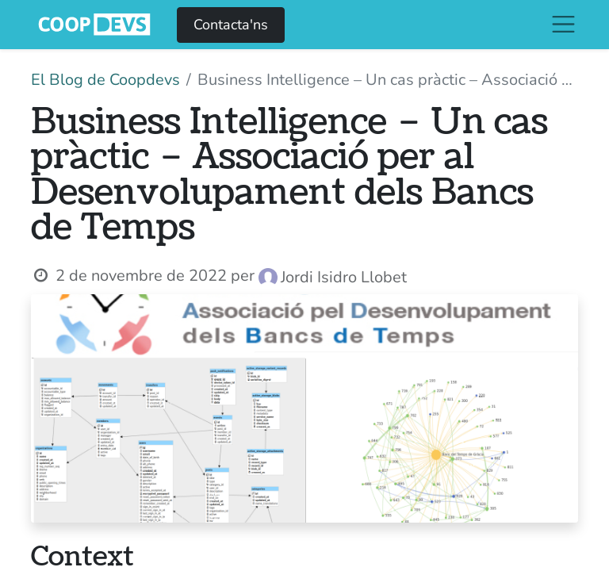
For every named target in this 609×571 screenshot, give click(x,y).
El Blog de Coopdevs (105, 79)
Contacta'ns (230, 24)
